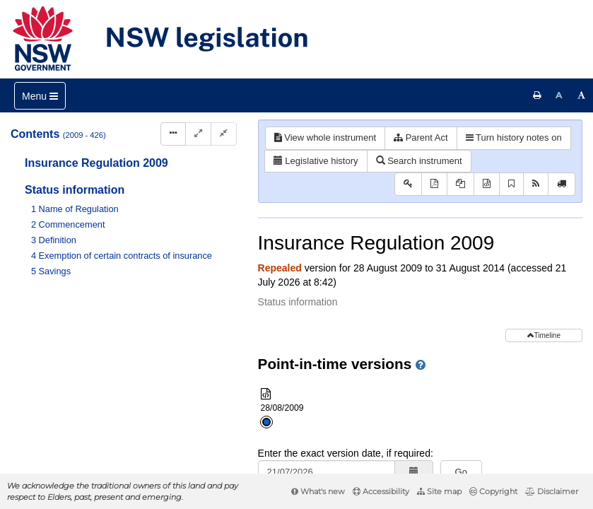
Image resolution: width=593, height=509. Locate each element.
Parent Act (421, 137)
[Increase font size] (582, 95)
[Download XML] (487, 184)
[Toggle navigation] (40, 96)
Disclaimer (551, 491)
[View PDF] (434, 184)
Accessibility (381, 491)
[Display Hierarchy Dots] (173, 134)
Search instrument (419, 161)
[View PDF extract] (460, 184)
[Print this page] (537, 95)
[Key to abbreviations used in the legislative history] (408, 184)
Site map (439, 491)
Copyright (493, 491)
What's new (318, 491)
